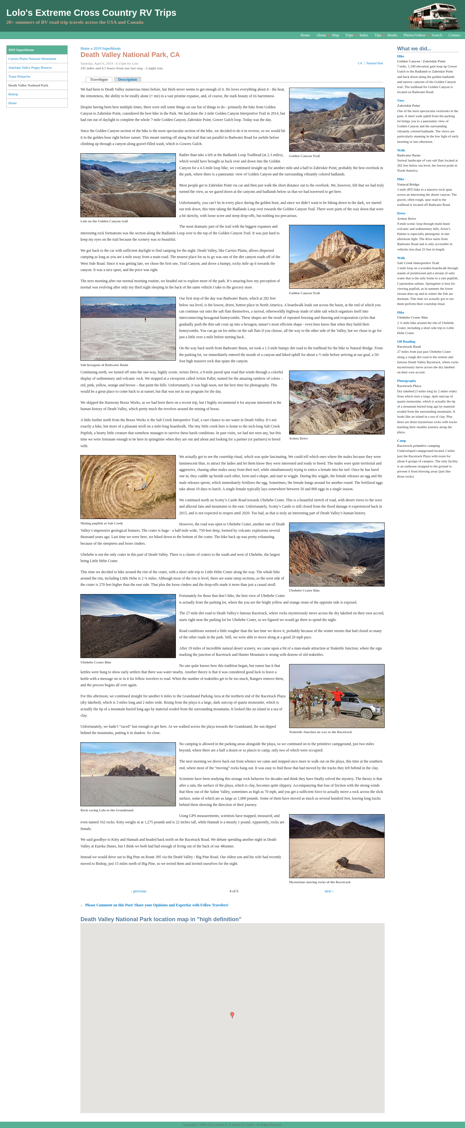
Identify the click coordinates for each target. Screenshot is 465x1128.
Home (305, 35)
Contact (454, 35)
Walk (401, 150)
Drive (401, 213)
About (321, 35)
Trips (349, 35)
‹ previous (138, 891)
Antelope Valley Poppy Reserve (30, 67)
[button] (232, 1015)
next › (329, 891)
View (401, 100)
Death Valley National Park (28, 85)
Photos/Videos (414, 35)
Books (392, 35)
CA (360, 63)
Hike (400, 56)
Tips (378, 35)
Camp (401, 440)
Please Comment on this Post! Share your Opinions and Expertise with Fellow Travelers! (156, 905)
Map (335, 35)
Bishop (13, 94)
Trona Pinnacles (19, 76)
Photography (406, 381)
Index (364, 35)
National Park (374, 63)
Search (437, 35)
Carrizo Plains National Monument (32, 58)
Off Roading (406, 341)
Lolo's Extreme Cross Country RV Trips (91, 13)
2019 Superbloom (21, 50)
